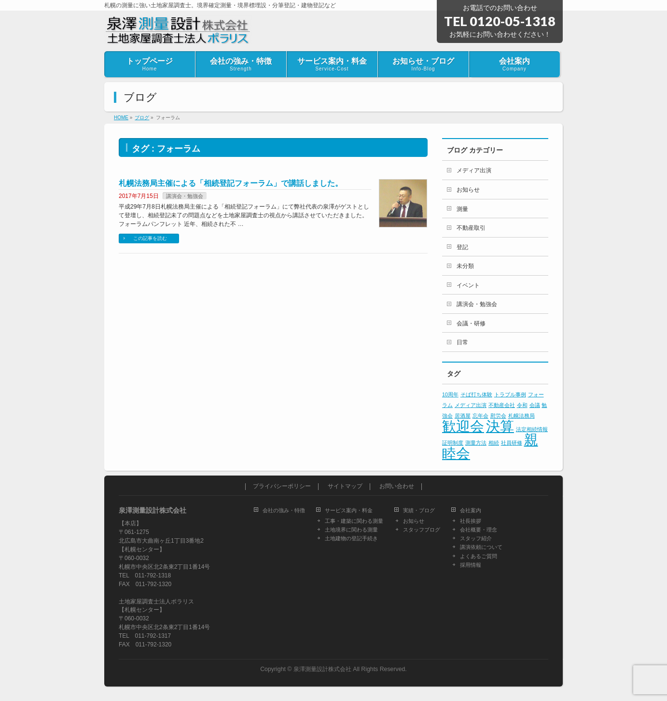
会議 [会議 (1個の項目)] (534, 405)
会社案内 (470, 510)
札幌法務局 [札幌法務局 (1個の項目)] (521, 416)
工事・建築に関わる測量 (354, 521)
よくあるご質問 (478, 556)
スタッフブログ (421, 530)
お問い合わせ (396, 486)
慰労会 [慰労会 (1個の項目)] (498, 416)
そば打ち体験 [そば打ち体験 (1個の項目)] (476, 394)
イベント (468, 285)
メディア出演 (474, 170)
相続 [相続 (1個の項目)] (493, 443)
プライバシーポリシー (282, 486)
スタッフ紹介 (476, 538)
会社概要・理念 (478, 530)
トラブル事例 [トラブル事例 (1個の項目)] (510, 394)
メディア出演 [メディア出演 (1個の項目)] (470, 405)
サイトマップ (345, 486)
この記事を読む (150, 238)
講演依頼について (481, 547)
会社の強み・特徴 (284, 510)
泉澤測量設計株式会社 (322, 669)
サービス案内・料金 (349, 510)
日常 (462, 342)
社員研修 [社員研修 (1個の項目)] (511, 443)
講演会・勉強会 (184, 196)
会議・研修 (471, 323)
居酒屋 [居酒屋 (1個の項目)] (463, 416)
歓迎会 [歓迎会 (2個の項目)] (463, 426)
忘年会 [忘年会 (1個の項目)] (480, 416)
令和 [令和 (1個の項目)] (522, 405)
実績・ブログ (419, 510)
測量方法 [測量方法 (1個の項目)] (475, 443)
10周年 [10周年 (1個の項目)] (450, 394)
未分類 (465, 266)
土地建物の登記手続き (351, 538)
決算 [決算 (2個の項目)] (500, 426)
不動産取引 (471, 227)
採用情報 (470, 565)
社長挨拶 (470, 521)
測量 (462, 209)
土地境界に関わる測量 (351, 530)
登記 (462, 247)
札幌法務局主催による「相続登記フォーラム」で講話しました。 (231, 183)
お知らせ (468, 189)
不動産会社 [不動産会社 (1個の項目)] (501, 405)
